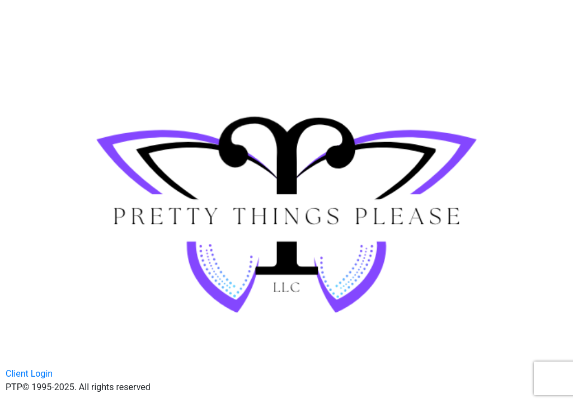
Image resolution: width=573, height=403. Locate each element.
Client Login (29, 373)
